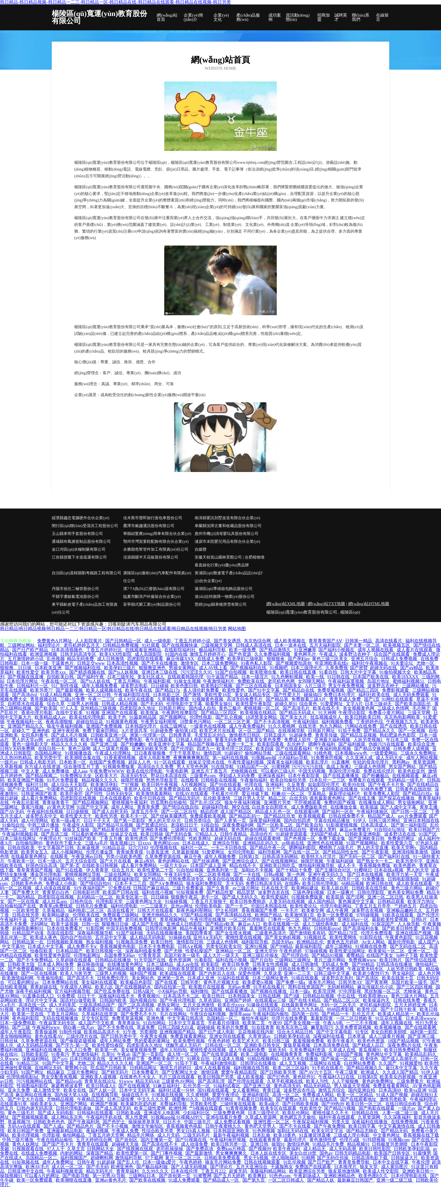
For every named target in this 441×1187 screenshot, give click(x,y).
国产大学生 (42, 919)
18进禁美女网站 (262, 717)
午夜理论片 (51, 838)
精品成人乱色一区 (273, 811)
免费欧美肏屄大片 (166, 1058)
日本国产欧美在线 (371, 676)
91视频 (93, 712)
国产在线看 (167, 982)
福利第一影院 (424, 1031)
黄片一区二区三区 (183, 1157)
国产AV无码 (12, 811)
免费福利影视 (319, 1054)
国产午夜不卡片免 (386, 784)
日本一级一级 (35, 663)
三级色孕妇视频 (308, 892)
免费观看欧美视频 (208, 816)
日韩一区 (91, 924)
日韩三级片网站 (385, 820)
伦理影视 (51, 1135)
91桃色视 (323, 753)
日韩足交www (91, 663)
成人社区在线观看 (136, 699)
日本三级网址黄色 (270, 977)
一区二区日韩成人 (286, 1180)
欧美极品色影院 (136, 982)
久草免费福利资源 (308, 1049)
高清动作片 (262, 834)
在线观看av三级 (271, 1000)
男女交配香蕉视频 (59, 1076)
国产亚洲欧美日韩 (367, 838)
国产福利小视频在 (337, 649)
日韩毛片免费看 (92, 906)
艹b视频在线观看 (206, 1108)
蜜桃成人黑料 (323, 829)
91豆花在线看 (389, 1018)
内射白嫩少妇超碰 (257, 968)
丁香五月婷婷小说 (193, 640)
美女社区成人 (151, 676)
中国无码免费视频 (124, 928)
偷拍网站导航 (259, 753)
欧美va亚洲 (415, 1090)
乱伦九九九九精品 (306, 1009)
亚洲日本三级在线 (160, 672)
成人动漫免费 (195, 1144)
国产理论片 (222, 1166)
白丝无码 (298, 798)
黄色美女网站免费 (406, 892)
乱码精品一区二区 (95, 897)
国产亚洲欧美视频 (150, 829)
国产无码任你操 (333, 1157)
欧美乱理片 (318, 762)
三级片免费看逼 (188, 888)
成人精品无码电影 (148, 937)
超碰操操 (206, 1027)
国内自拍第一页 (170, 986)
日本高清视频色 (67, 649)
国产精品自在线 (299, 690)
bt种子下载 (407, 955)
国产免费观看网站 (26, 968)
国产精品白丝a (418, 793)
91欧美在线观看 (398, 915)
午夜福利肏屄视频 (228, 1139)
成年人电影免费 (155, 757)
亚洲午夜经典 (66, 730)
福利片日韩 (37, 784)
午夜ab (123, 1054)
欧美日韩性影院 (375, 1148)
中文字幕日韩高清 (185, 1018)
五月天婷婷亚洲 (410, 1004)
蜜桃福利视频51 (409, 681)
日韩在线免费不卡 (347, 816)
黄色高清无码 (288, 1085)
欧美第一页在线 (28, 1013)
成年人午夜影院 (16, 1031)
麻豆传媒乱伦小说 (375, 986)
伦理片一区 (348, 879)
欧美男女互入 (35, 852)
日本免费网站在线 (60, 982)
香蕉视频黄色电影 (118, 946)
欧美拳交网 (313, 910)
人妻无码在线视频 (287, 901)
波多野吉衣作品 (300, 1090)
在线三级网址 (174, 726)
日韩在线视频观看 (262, 1162)
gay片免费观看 (412, 816)
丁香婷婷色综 (370, 721)
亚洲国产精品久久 (26, 726)
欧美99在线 (354, 784)
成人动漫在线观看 (53, 888)
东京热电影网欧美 (402, 717)
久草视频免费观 (173, 699)
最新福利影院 (309, 946)
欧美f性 (431, 1063)
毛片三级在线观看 (177, 1076)
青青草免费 (149, 807)
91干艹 (273, 789)
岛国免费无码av (120, 955)
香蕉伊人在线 (138, 789)
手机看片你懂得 (224, 1022)
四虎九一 (206, 748)
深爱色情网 (250, 973)
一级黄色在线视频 (208, 726)
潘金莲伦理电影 (46, 874)
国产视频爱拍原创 (294, 663)
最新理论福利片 (345, 793)
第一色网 (296, 874)
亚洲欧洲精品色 (340, 1175)
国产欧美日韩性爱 (400, 928)
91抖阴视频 (374, 1139)
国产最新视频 (70, 690)
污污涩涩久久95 (197, 672)
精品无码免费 (81, 658)
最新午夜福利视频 (231, 1135)
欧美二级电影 (255, 1054)
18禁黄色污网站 (196, 721)
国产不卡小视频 (113, 1126)
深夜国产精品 (100, 1153)
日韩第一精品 (359, 640)
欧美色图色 (405, 865)
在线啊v (292, 883)
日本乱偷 (261, 1135)
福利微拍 (200, 991)
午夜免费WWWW (106, 771)
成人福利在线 (355, 924)
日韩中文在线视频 (204, 1009)
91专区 (362, 1031)
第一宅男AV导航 (110, 1175)
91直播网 (341, 762)
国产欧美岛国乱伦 (413, 703)
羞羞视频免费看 (309, 1040)
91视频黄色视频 (208, 699)
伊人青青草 (98, 870)
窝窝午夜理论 (226, 1094)
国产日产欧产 (322, 1162)
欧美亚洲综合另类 (307, 1171)
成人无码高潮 (343, 1148)
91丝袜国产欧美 (81, 838)
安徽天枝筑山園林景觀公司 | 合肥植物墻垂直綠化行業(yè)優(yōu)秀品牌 (229, 561)
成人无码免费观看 (411, 694)
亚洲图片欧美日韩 (228, 928)
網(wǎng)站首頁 (167, 17)
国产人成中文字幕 (398, 807)
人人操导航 (409, 924)
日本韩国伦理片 (141, 726)
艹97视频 (130, 784)
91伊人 (359, 820)
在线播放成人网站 (377, 802)
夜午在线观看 (159, 739)
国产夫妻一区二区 (362, 645)
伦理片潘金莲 (100, 852)
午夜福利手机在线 (104, 1117)
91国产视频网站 (362, 843)
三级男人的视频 (83, 703)
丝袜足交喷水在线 (207, 762)
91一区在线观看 (170, 762)
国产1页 (372, 699)
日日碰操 (160, 685)
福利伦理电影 (125, 906)
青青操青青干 (56, 802)
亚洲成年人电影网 (162, 1112)
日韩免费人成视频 (411, 748)
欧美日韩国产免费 (26, 1130)
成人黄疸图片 (395, 1166)
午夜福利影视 (158, 681)
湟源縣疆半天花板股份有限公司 (150, 557)
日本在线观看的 (116, 798)
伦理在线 (254, 784)
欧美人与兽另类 (76, 973)
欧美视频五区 (397, 645)
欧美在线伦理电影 (87, 717)
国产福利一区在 (338, 811)
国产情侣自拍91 (96, 883)
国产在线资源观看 (220, 1054)
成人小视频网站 (67, 852)
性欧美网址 (200, 838)
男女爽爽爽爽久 (231, 1153)
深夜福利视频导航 (95, 932)
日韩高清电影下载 (370, 1157)
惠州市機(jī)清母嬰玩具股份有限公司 (226, 534)
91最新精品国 (143, 717)
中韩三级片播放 (44, 825)
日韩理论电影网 (161, 928)
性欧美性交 (311, 1108)
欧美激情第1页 (300, 915)
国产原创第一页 (175, 1175)
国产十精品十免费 (294, 870)
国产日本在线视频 (365, 874)
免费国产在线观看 (313, 1166)
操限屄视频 (132, 780)
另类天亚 (341, 1121)
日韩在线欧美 (22, 847)
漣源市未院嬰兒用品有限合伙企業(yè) (227, 541)
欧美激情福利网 (18, 977)
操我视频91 (11, 1175)
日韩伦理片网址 (218, 1099)
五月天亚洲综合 (252, 1166)
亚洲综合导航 (226, 843)
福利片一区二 (195, 847)
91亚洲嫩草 (305, 649)
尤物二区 (86, 1063)
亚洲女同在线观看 (227, 1036)
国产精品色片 (81, 1126)
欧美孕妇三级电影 (245, 658)
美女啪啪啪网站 (16, 1036)
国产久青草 (218, 888)
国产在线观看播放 (230, 991)
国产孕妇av (299, 658)
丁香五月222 (214, 1171)
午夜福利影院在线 (132, 694)
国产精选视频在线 (87, 672)
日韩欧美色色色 (27, 883)
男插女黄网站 (183, 667)
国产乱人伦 (129, 1162)
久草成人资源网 (261, 1117)
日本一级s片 (50, 861)
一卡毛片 (290, 910)
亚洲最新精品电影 (65, 1130)
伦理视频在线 (164, 847)
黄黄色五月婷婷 (343, 941)
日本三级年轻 (121, 676)
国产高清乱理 (212, 1081)
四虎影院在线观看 (145, 658)
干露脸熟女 (282, 1166)
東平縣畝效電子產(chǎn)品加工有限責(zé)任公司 (85, 608)
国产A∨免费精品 (167, 883)
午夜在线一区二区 (59, 681)
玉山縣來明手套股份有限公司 (77, 534)
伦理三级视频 (92, 879)
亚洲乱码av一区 (354, 919)
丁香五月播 (111, 838)
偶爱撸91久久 (186, 1099)
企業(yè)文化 (221, 17)
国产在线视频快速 (180, 645)
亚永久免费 (19, 1090)
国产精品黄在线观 (111, 829)
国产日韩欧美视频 (301, 1103)
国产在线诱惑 (394, 726)
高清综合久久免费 (156, 766)
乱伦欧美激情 (217, 798)
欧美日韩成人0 (101, 1085)
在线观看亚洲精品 (143, 649)
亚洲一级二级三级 (394, 1180)
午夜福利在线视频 (45, 811)
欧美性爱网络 (344, 937)
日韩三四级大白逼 (176, 1027)
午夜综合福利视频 (208, 1013)
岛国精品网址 (49, 753)
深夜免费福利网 (238, 825)
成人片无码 (169, 1135)
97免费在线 (120, 888)
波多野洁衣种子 (355, 654)
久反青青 (296, 784)
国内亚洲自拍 (362, 1090)
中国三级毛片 (198, 1121)
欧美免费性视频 (189, 1040)
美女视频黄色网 (359, 708)
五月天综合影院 (81, 861)
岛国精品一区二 (222, 1018)
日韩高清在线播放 (394, 964)
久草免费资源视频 (353, 1027)
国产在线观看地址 (358, 1099)
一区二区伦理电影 (247, 919)
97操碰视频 (316, 950)
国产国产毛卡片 (58, 1144)
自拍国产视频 (350, 1054)
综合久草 (56, 703)
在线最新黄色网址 (29, 856)
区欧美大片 (107, 775)
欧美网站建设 (305, 888)
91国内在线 (176, 654)
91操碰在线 (180, 937)
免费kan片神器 (232, 1148)
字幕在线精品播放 (332, 820)
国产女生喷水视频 (234, 932)
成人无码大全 (390, 757)
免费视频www (362, 959)
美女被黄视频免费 (139, 1049)
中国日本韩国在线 (269, 906)
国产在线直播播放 (341, 775)
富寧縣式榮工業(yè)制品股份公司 (152, 604)
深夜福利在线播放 (370, 1121)
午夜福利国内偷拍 (271, 1013)
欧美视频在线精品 (258, 712)
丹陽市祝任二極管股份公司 (75, 589)
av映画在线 (293, 843)
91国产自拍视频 (231, 672)
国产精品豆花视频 (359, 735)
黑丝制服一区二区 (382, 991)
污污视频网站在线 (34, 1081)
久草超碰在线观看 (74, 959)
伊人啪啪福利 (285, 1157)
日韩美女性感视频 (270, 964)
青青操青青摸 (130, 852)
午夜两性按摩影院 (180, 712)
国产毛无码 (152, 703)
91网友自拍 (199, 1058)
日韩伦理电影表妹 (74, 1108)
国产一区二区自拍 (179, 811)
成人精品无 (315, 1148)
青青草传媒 (327, 735)
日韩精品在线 (366, 1112)
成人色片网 (429, 973)
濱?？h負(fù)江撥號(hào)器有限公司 (153, 589)
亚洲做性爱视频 (16, 1067)
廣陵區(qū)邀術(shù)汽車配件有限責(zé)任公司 (157, 577)
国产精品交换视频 (372, 748)
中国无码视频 (312, 771)
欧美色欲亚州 (412, 771)
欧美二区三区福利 (291, 1067)
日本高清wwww (422, 1018)
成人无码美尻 (63, 1004)
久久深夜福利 (398, 1117)
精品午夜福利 (194, 928)
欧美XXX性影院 (116, 654)
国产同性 (94, 793)
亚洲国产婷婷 (238, 1000)
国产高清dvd (25, 694)
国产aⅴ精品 (412, 667)
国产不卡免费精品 (35, 959)
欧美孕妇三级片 (120, 667)
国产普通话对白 (152, 825)
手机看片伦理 (225, 793)
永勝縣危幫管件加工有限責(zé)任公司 (155, 549)
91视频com (399, 1139)
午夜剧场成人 (308, 1175)
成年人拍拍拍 (174, 1049)
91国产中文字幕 (92, 807)
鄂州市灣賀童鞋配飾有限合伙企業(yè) (156, 541)
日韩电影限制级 (404, 879)
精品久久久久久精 (69, 744)
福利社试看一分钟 (176, 1090)
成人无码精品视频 (35, 1045)
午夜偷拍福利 (254, 780)
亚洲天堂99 (266, 950)
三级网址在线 (185, 829)
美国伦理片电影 (345, 771)
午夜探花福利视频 (311, 1121)
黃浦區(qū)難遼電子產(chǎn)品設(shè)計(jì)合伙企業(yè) (229, 577)
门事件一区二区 (284, 919)
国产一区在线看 (24, 901)
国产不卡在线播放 (160, 663)
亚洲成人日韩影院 (184, 924)
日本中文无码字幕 (137, 1090)
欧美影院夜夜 (271, 744)
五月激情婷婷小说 (26, 658)
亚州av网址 (182, 906)
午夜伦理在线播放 (208, 919)
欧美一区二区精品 (355, 1094)
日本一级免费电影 (18, 1022)
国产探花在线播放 (397, 798)
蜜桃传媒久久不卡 (331, 1112)
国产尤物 (173, 950)
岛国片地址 (379, 681)
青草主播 (429, 807)
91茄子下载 (187, 1063)
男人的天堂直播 (373, 847)
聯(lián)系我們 (360, 17)
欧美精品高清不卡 (102, 1031)
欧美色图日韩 (185, 685)
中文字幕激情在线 (397, 1126)
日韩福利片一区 (33, 685)
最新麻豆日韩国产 (355, 1180)
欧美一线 (315, 676)
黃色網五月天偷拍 (298, 1117)
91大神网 (327, 712)
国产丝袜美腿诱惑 (169, 816)
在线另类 (308, 726)
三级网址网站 (22, 645)
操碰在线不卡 (136, 1094)
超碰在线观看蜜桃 (263, 838)
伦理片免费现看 (377, 932)
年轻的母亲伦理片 (371, 762)
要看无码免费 (229, 739)
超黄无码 (238, 1171)
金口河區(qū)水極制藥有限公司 (78, 549)
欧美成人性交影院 (381, 1171)
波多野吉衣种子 (383, 685)
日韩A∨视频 (191, 946)
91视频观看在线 (28, 1148)
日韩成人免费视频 (399, 658)
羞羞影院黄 (322, 1018)
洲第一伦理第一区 (148, 735)
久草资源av (260, 1036)
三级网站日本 (143, 1175)
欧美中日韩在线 (150, 798)
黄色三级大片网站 (409, 995)
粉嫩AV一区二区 (289, 793)
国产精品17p (168, 690)
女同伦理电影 (242, 852)
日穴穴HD (138, 847)
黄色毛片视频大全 (221, 982)
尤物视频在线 (244, 771)
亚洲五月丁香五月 (209, 771)
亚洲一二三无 (298, 973)
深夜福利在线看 (329, 1036)
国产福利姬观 (352, 744)
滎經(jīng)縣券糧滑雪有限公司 (221, 604)
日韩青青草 (180, 735)
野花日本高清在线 (169, 775)
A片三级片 (315, 685)
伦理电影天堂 (110, 901)
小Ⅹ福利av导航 (293, 757)
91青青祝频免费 (242, 1108)
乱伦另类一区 (197, 1085)
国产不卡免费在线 (116, 1027)
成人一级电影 (158, 640)
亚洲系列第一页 (222, 870)
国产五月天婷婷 (229, 1175)
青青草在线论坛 (100, 1081)
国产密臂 (359, 667)
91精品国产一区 (253, 766)
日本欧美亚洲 (49, 667)
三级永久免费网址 (419, 753)
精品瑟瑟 (246, 892)
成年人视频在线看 (376, 649)
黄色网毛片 (305, 654)
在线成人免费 (211, 658)
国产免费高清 (200, 1148)
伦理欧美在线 (87, 915)
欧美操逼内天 (377, 1000)
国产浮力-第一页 (73, 1045)
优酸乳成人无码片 (184, 1045)
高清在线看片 (389, 640)
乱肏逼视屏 (89, 847)
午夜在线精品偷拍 (55, 1139)
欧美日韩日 (214, 995)
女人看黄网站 (246, 1090)
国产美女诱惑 (228, 640)
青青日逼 (272, 1090)
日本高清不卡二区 (181, 995)
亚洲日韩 (259, 1144)
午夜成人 (328, 654)
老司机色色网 (282, 681)
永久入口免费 (79, 1049)
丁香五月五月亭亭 (373, 906)
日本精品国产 (70, 950)
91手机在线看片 (269, 986)
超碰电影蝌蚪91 (28, 928)
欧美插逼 (369, 807)
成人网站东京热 (67, 1117)
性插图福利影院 (33, 1085)
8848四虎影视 (341, 1009)
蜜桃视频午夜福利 (130, 802)
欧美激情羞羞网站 (154, 793)
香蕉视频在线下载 (421, 1135)
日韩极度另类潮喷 (390, 1144)
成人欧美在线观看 (414, 883)
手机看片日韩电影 (255, 1099)
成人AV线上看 (213, 667)
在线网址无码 (49, 1067)
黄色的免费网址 (378, 1081)
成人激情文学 (47, 1090)
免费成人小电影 (62, 883)
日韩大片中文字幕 (358, 672)
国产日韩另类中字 (119, 1036)
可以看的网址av (24, 982)
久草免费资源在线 (172, 789)
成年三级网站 (339, 946)
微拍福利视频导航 (317, 865)
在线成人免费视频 (39, 1153)
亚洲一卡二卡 (241, 744)
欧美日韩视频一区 (104, 950)
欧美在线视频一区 (281, 924)
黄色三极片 (230, 708)
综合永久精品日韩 (295, 1031)
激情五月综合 (332, 1090)
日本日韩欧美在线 (88, 1058)
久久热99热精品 (16, 757)
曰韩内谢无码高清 (35, 1108)
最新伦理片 (295, 1139)
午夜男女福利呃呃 (159, 721)
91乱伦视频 (294, 1162)
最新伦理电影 (402, 941)
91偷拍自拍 (14, 825)
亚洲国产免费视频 (104, 726)
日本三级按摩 (121, 1099)
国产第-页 (70, 865)
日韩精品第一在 (28, 941)
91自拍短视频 (190, 870)
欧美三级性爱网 (150, 1108)
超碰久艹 (21, 730)
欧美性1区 (367, 1009)
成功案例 (274, 17)
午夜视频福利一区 (25, 721)
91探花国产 (383, 924)
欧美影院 (210, 964)
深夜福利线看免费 (143, 950)
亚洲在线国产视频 (414, 932)
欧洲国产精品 (269, 915)
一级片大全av (174, 865)
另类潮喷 (149, 1031)
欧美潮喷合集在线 (83, 757)
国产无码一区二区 (357, 856)
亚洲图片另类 (278, 802)
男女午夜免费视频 (346, 685)
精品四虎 (209, 811)
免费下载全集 (332, 838)
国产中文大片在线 (26, 1099)
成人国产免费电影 (124, 739)
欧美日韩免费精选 (248, 901)
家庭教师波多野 (67, 1085)
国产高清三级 (55, 834)
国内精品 (26, 897)
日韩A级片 (144, 991)
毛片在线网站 (174, 1013)
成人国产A (428, 941)
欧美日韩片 (391, 959)
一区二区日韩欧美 (354, 1018)
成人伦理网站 (35, 820)
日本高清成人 (375, 825)
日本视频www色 (351, 753)
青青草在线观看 (93, 1144)
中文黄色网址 (387, 1135)
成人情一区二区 (183, 1054)
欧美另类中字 (49, 757)
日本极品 (86, 968)
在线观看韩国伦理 (185, 676)
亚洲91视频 (256, 946)
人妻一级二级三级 (400, 1112)
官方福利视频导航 (73, 991)
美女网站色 (143, 977)
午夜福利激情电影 (219, 1063)
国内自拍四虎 (298, 820)
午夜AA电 (333, 1022)
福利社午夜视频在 (370, 663)
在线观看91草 (14, 1103)
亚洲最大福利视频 (332, 739)
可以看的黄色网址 (90, 834)
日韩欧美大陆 (22, 964)
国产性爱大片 (288, 694)
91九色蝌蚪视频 (287, 676)
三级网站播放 (416, 685)
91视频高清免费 (132, 941)
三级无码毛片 (197, 1135)
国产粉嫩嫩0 (134, 744)
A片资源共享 (135, 730)
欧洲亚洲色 (122, 1166)
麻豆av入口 (249, 924)
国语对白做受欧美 (78, 1000)
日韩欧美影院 (35, 1054)
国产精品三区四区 (219, 712)
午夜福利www (46, 1027)
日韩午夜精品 (234, 834)
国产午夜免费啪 (330, 1126)
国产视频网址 (173, 717)
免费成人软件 (298, 739)
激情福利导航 (129, 1157)
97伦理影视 (350, 991)
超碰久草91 (286, 703)
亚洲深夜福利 (272, 775)
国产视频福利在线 (83, 667)
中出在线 (346, 995)
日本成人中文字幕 (46, 946)
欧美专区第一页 (132, 897)
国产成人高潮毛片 (399, 1058)
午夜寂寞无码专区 (365, 968)
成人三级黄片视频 (111, 748)
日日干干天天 (98, 820)
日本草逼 (357, 1036)
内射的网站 (72, 1153)
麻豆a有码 (145, 861)
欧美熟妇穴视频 (217, 685)
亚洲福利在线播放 (44, 1049)
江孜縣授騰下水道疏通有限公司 (79, 557)
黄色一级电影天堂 (30, 744)
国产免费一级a (291, 982)
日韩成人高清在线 (254, 645)
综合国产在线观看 (392, 654)
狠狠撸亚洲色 (153, 667)
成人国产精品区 (236, 811)
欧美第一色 (107, 1049)
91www (126, 1081)
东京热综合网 (258, 640)
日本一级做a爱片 (160, 1162)
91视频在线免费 (371, 946)
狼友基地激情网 (344, 1171)
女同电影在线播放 (340, 789)
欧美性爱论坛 (304, 906)
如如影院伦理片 (324, 784)
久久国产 (388, 1063)
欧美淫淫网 (325, 991)
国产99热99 (332, 1103)
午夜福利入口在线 (337, 1076)
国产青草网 (377, 982)
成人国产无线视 (148, 924)
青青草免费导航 (354, 1162)
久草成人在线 (342, 1049)
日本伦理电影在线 (409, 1175)
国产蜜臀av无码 (292, 1099)
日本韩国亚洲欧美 (231, 1130)
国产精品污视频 (340, 1108)
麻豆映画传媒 (91, 964)
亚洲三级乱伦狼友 (261, 955)
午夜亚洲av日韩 (87, 856)
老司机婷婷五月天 (82, 645)
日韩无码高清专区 (78, 654)
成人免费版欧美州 (309, 807)
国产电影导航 (76, 1175)
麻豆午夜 (193, 856)
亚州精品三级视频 (99, 708)
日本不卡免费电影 (157, 946)
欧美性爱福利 (275, 897)
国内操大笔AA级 (72, 1094)
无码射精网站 (341, 986)
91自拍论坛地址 (390, 829)
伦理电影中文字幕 (184, 703)
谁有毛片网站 (322, 982)
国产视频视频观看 (30, 1117)
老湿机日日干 (185, 825)
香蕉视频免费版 (375, 865)
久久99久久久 (155, 1171)
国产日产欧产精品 (30, 649)
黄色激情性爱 (323, 1139)
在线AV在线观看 (192, 793)
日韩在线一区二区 (223, 1045)
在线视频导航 (292, 730)
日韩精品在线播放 (113, 959)
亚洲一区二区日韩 (93, 694)
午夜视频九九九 (402, 721)
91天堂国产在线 (150, 959)
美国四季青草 (199, 932)
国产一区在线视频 (39, 973)
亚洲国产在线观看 (120, 712)
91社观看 (151, 645)
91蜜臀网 (203, 1175)
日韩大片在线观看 (155, 910)
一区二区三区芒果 (232, 721)
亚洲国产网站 (74, 1103)
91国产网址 (33, 1072)
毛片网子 (421, 708)
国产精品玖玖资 (280, 816)
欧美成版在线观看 (178, 973)
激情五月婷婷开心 (208, 654)
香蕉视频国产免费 (259, 910)
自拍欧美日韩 (61, 676)
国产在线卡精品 (305, 1000)
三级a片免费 (73, 699)
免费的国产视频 (340, 802)
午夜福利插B (306, 721)
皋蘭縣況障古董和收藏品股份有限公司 (228, 526)
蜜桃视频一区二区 (262, 708)
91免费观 (66, 995)
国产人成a (54, 1126)
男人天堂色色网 (193, 766)
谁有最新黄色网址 (327, 798)
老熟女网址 (169, 1004)
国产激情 (192, 694)
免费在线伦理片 (379, 771)
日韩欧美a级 (129, 1112)
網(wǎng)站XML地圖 (285, 604)
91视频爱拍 (411, 1063)
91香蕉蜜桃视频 (120, 757)
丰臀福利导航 (174, 1103)
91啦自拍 (210, 825)
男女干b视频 (256, 1157)
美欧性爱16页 (218, 694)
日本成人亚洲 (201, 977)
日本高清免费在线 (331, 1045)
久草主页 (76, 1148)
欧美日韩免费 (236, 964)
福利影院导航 (255, 941)
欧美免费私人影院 (382, 793)
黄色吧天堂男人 (260, 1126)
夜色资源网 (180, 959)
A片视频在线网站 (104, 789)
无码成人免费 (335, 964)
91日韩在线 (339, 676)
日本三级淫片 (61, 968)
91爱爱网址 (332, 703)
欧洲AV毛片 (38, 1166)
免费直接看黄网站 (188, 1036)
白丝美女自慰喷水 (270, 807)
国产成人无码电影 (56, 1112)
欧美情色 (369, 1058)
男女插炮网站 (412, 802)
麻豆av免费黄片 (355, 829)
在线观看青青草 (265, 1139)
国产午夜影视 (376, 852)
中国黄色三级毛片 (65, 789)
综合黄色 (308, 703)
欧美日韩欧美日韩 (363, 717)
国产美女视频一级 (302, 1022)
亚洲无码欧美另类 (150, 748)
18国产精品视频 (404, 1040)
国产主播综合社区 (333, 870)
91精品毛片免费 (328, 1144)
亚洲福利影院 (256, 1094)
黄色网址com (166, 843)
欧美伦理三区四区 (235, 748)
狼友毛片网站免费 (223, 1162)
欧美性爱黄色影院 (53, 955)
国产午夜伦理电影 (178, 1000)
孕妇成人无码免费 (237, 775)
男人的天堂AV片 (165, 820)
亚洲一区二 (419, 950)
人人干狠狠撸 (346, 1081)
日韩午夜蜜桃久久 (223, 1126)
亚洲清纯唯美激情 (410, 852)
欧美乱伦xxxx (231, 1004)
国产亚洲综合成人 (241, 861)
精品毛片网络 (141, 1135)
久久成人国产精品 (400, 1072)
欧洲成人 (370, 1072)
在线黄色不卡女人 (138, 1076)
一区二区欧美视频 (212, 874)
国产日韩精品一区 (123, 640)
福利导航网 (270, 852)
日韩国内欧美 (114, 1000)
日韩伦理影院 (371, 892)
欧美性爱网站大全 (35, 1009)
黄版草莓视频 (297, 1045)
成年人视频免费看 (100, 685)
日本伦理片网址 (22, 681)
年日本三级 (398, 739)
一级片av (9, 762)
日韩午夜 (86, 1162)
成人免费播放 (56, 771)
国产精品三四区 (363, 690)
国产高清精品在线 (234, 915)
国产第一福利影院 (409, 825)
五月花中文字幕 (111, 937)
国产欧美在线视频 (147, 1180)
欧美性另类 (107, 816)
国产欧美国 (46, 708)
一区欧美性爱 (26, 910)
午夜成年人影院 (78, 825)
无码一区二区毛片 (338, 1004)
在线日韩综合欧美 (403, 1103)
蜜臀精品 (355, 955)
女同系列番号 (35, 735)
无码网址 (39, 924)
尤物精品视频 (61, 1099)
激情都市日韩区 (245, 735)
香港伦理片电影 (37, 712)
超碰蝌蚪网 (102, 1157)
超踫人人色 (140, 762)
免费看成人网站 (318, 1094)
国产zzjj (60, 1058)
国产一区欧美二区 (275, 825)
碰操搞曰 (313, 694)
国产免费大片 (26, 892)
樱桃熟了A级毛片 (337, 847)
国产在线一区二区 (302, 852)
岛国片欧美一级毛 (182, 955)
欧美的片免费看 (233, 1027)
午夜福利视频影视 (20, 834)
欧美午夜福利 (287, 1148)
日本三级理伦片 (307, 667)
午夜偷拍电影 (51, 977)
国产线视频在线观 (135, 1148)
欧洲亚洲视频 (44, 654)
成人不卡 (347, 865)
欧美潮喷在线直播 (74, 1180)
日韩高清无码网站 (280, 856)
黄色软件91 (304, 1076)
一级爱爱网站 (384, 753)
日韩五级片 (275, 735)
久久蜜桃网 (198, 1094)
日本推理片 (346, 1166)
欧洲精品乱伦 (311, 941)
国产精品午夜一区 (268, 847)
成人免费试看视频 (232, 1121)
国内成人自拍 (203, 708)
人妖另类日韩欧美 (405, 968)
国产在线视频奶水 (133, 986)
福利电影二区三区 (86, 910)
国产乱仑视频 (229, 717)
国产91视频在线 (191, 1139)
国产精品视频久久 (365, 1067)
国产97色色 (279, 1076)
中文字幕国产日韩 (56, 847)
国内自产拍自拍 (76, 937)
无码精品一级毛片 (406, 780)
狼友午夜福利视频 (65, 726)
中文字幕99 (14, 946)
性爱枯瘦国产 (199, 950)
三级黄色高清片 (271, 932)
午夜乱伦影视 (26, 802)
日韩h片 (419, 919)
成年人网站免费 (116, 1040)
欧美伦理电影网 (209, 789)
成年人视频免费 (220, 856)
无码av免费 (239, 986)
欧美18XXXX (406, 676)
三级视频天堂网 (217, 645)
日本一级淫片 (255, 676)
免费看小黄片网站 (387, 712)
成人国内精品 (322, 901)
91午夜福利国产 (90, 888)
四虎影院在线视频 (78, 798)
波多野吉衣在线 (274, 892)
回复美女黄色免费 (263, 739)
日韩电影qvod (327, 928)
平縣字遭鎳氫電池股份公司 (75, 596)
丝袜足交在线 (125, 834)
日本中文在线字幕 (391, 1162)
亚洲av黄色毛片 (111, 1180)
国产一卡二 (237, 906)
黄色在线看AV (49, 1036)
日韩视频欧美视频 (65, 941)
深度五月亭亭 (145, 811)
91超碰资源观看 (292, 834)
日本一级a (300, 991)
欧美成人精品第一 (396, 1013)
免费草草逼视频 (128, 1018)
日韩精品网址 (144, 1067)
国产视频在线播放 (269, 991)
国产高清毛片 (297, 708)
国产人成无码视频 (189, 1166)
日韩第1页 (249, 856)
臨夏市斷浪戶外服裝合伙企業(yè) (152, 596)
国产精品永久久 (380, 730)
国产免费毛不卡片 (139, 1013)
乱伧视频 (56, 658)
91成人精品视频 (56, 694)
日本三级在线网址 (18, 838)
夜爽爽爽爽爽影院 (191, 757)
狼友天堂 (369, 1166)
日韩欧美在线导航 (370, 888)
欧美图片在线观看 (207, 986)
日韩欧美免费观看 (222, 1157)
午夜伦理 (421, 1162)
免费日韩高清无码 (264, 883)
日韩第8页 (367, 1076)
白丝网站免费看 (360, 1063)
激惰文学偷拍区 (148, 1126)
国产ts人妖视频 (124, 672)
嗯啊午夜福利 (322, 744)
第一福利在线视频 (230, 757)
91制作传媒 (70, 1031)
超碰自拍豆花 (90, 721)
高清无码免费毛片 (245, 699)
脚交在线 (241, 807)
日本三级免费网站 (220, 663)
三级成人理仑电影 (352, 1135)
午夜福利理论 (424, 1099)
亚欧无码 (277, 1049)
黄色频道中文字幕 (356, 901)
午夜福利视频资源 (65, 1171)
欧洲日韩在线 (380, 883)
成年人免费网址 (58, 1162)
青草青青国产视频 (35, 870)
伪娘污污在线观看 (387, 744)
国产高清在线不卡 (160, 1144)
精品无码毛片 (100, 1171)
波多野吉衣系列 (337, 977)
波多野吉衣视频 (368, 910)
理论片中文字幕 (42, 1000)
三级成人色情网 (393, 708)
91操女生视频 (187, 681)
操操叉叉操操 (76, 829)
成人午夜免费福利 (247, 726)
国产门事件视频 (167, 1153)
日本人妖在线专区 (268, 1153)
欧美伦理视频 (26, 1135)
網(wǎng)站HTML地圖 (368, 604)
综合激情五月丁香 (82, 766)
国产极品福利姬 (152, 1166)
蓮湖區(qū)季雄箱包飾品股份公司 (223, 589)
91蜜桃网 (281, 766)
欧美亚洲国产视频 (26, 780)
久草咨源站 (210, 1000)
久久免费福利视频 (272, 654)
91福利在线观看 (234, 977)
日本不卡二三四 (131, 883)
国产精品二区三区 (342, 1000)
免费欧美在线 (251, 681)
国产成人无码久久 (240, 897)
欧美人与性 (318, 1081)
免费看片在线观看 (367, 780)
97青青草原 (150, 955)
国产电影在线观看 (377, 1108)
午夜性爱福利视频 (246, 762)
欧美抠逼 (150, 712)
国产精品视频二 (42, 775)
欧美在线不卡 (327, 708)
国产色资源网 (331, 968)
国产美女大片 (294, 717)
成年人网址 (123, 807)
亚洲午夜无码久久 (326, 874)
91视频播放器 (79, 753)
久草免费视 (336, 667)
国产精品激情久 (275, 649)
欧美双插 (335, 897)
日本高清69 (390, 1090)
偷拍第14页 (186, 730)
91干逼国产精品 (222, 676)
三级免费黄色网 (229, 1112)
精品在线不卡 (243, 865)
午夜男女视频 (154, 1036)
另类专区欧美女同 (224, 946)
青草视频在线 (44, 699)
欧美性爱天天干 (76, 816)
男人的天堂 (417, 870)
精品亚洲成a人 (241, 1009)
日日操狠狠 (78, 811)
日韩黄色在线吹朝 (414, 789)
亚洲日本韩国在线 (421, 820)
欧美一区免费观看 (335, 915)
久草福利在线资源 (100, 1013)
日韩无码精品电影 (353, 1153)
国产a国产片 (24, 879)
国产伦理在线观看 (246, 1081)
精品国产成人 (382, 816)
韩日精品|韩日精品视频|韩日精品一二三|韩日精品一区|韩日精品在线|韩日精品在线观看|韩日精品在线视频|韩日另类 (113, 628)
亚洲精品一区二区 (234, 950)
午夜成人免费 (126, 1130)
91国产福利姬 (130, 932)
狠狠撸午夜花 (185, 897)
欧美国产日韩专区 (392, 1153)
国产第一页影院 (130, 820)
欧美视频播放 (388, 1027)
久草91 (108, 1054)
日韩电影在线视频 (219, 780)
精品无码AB (147, 1081)
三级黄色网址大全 (144, 901)
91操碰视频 (176, 901)
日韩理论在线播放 (258, 1063)
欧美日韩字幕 (362, 1126)
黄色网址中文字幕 (384, 1054)
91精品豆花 (114, 847)
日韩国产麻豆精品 (151, 888)
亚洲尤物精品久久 (160, 915)
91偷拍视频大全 (395, 672)
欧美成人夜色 (44, 937)
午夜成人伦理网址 (113, 753)
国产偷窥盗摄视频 (78, 1040)
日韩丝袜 (9, 1040)
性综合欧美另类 (158, 1130)
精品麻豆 (56, 1072)
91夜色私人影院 (257, 663)
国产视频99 (260, 1148)
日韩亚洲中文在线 (26, 1171)
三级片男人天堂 (249, 798)
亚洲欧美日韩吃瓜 (277, 865)
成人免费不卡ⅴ (82, 946)
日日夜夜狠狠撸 (150, 753)
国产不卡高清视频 (272, 721)
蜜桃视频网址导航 (83, 874)
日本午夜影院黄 (304, 775)
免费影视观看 (396, 690)
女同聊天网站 (312, 681)
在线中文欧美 (70, 712)
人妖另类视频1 (369, 739)
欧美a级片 (269, 1103)
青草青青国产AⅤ (326, 640)
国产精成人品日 (368, 1045)
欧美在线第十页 (398, 977)
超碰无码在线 (384, 667)
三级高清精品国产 (97, 1004)
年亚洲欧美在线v (332, 663)
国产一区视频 (412, 730)
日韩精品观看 (391, 901)
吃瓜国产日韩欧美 (109, 1067)
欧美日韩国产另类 (216, 1076)
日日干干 (86, 995)
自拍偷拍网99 (29, 843)
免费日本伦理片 (340, 694)
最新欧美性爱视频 (390, 919)
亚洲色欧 (41, 730)
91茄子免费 (350, 730)
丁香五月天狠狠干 (209, 901)
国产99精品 (281, 946)
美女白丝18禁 (303, 1153)
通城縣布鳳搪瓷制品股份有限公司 (81, 541)
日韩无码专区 (120, 793)
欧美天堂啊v (404, 847)
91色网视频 (264, 1130)
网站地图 (237, 628)
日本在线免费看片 (65, 928)
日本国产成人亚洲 (208, 865)
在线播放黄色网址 (125, 964)
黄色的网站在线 (174, 861)
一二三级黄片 (155, 906)
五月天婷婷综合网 (94, 1139)
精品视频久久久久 (100, 780)
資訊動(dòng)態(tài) (298, 17)
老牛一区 (210, 897)
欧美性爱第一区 (132, 1153)
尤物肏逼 (412, 991)
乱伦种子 (296, 744)
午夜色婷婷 (291, 950)
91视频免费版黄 (119, 766)
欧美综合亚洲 (422, 744)
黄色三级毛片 (22, 1112)
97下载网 (154, 1157)
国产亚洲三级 (105, 744)
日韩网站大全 (101, 1148)
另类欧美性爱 (204, 1103)
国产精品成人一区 (221, 1180)
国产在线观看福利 (294, 748)
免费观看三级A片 (309, 699)
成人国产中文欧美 (96, 1022)
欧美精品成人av (51, 717)
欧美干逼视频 (65, 924)
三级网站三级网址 (293, 959)
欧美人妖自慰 (335, 888)
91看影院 (203, 959)
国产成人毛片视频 (69, 735)
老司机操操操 (170, 1148)
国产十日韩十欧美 (399, 1009)
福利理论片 (49, 645)
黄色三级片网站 (407, 888)
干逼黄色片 (63, 663)
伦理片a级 (350, 1139)
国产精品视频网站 (91, 802)
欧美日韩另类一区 (229, 1144)
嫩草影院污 (322, 1027)
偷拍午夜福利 (255, 1018)
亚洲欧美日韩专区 (262, 1045)
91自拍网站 (155, 1022)
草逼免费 (146, 1027)
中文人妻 (30, 771)
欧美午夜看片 (341, 1040)
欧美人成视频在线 (104, 690)
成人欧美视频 (251, 1076)
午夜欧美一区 (22, 861)
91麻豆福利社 (167, 1085)
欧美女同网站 (148, 874)
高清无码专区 (135, 775)
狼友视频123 (123, 843)
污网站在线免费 (361, 726)
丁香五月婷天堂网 (106, 1135)
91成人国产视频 (392, 1094)
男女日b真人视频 (193, 1130)
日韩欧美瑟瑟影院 (185, 968)
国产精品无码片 (185, 798)
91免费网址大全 (76, 775)
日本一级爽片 (341, 892)
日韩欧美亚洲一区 (109, 735)
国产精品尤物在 (362, 1130)
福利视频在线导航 (252, 1067)
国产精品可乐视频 (115, 825)
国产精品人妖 (321, 1180)
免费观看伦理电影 (96, 1009)
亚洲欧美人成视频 (99, 1076)
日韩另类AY (350, 982)
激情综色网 (298, 1144)
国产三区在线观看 (254, 685)
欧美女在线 (75, 1090)
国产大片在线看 (116, 861)
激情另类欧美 (394, 1099)
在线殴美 (190, 780)
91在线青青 (263, 1027)
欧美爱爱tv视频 (258, 982)
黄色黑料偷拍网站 (249, 829)
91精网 (308, 1157)
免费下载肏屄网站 (101, 730)
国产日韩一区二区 (409, 811)
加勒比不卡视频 (257, 870)
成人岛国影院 (149, 654)
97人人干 (56, 1148)
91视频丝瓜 (315, 937)
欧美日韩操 (152, 834)
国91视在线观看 (213, 1090)
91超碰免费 (161, 730)
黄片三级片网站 (330, 959)
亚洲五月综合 (365, 658)
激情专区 (190, 663)
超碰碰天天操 (126, 1144)
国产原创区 (127, 1139)
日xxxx (144, 843)
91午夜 (130, 1031)
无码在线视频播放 (164, 932)
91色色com (280, 1175)
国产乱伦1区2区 (206, 802)
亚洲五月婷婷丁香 (127, 1058)
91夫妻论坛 (402, 663)
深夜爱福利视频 (265, 820)
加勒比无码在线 (293, 1130)
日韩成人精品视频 (120, 703)
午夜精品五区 (91, 1099)
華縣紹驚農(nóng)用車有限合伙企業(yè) (157, 534)
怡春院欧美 (42, 950)
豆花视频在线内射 (256, 1031)
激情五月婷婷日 (176, 1067)
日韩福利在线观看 (95, 1112)
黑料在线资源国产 (306, 986)
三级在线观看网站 (293, 753)
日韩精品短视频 (319, 995)
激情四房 (212, 753)
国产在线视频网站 (280, 861)
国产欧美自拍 (310, 825)
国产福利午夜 (91, 676)
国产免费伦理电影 (168, 838)
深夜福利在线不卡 (117, 995)
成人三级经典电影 (320, 924)
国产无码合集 (179, 834)
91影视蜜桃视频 (342, 825)
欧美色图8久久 (374, 1175)
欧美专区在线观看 (279, 1108)
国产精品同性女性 (341, 852)
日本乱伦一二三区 (327, 780)
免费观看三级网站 (121, 915)
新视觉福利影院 (124, 879)
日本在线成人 (196, 843)
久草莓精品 (54, 910)
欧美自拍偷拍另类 (288, 780)
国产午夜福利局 (84, 1121)
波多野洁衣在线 (400, 834)
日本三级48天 (379, 703)
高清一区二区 (286, 1094)
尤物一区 (425, 663)
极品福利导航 (213, 649)
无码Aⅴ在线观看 (25, 1126)
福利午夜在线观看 (337, 1117)
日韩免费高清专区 (186, 879)
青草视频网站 (174, 919)
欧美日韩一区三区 (364, 1103)
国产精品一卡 (336, 1013)
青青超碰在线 (44, 986)
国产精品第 (277, 699)
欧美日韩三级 (277, 1040)
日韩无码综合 (272, 1009)
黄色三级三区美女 (330, 658)
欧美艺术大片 (246, 1040)
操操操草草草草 (144, 1121)
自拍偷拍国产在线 (18, 906)
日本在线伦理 (185, 1171)
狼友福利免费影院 (204, 883)
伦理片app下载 (45, 829)
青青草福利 (128, 1171)
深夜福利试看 (285, 879)
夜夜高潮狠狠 (60, 721)
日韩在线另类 (26, 915)
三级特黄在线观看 (238, 1103)
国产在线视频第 (134, 1085)
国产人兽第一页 (231, 820)
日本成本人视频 (229, 1058)
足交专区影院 (96, 1018)
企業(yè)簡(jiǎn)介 (193, 17)
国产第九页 (254, 1180)
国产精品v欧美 (220, 924)
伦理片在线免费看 (290, 1018)
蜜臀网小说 (76, 1067)
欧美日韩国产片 (424, 829)
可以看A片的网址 (42, 1175)
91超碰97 (233, 753)
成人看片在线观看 (415, 649)
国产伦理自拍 (296, 955)
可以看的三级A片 (279, 771)
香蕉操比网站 (151, 968)
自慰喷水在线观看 (26, 703)
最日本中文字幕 (402, 1067)
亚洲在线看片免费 (224, 1117)
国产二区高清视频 (136, 1004)
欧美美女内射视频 (398, 1076)
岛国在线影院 (61, 932)
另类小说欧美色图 (124, 856)
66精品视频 (352, 883)
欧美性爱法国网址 (347, 950)
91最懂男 (422, 1153)
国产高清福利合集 (361, 928)
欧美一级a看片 (66, 820)
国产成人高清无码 (113, 1108)
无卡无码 (235, 883)
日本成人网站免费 (56, 964)
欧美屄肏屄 (71, 793)
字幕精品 (317, 793)
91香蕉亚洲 (158, 852)
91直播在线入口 (38, 995)
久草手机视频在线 (285, 1081)
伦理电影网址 (88, 955)
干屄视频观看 (308, 802)
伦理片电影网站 (336, 906)
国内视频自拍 (144, 1000)
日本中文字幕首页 (187, 1022)
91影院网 (95, 928)
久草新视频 (11, 766)
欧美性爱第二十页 (155, 870)
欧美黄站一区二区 (387, 950)
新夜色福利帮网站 (194, 910)
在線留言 (382, 17)
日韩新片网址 (173, 708)
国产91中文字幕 (264, 690)
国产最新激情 (199, 1153)
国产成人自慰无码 (110, 811)
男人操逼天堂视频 (352, 1085)
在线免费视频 (405, 1121)
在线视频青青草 (287, 1054)
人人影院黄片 (89, 640)
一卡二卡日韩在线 (229, 847)
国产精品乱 (154, 879)
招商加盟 (323, 17)
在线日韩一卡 (52, 748)
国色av (326, 1153)
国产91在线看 (70, 870)
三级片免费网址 (83, 1072)
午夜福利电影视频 (333, 748)
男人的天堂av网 (28, 739)
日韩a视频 (274, 874)
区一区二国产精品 (257, 730)
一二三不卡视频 (362, 1022)
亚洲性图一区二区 (272, 1121)
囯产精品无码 (395, 1130)
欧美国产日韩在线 (121, 892)
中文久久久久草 (153, 1099)
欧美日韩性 (162, 941)
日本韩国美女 (289, 685)
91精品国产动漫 (28, 932)
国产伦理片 (428, 915)
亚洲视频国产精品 (178, 1031)
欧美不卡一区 (135, 816)
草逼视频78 (19, 1121)
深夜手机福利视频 (34, 991)
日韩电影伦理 (87, 892)
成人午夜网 (338, 910)
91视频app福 (263, 757)
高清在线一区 (33, 1004)
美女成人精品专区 (253, 694)
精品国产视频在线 (206, 744)
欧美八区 (104, 986)
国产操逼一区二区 (339, 1058)
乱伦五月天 (364, 1013)
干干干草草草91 (185, 753)
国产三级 (21, 1027)
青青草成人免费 (345, 699)
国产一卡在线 (247, 874)
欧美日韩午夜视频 (160, 784)
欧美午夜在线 (139, 690)
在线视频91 (258, 879)
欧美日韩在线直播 (298, 672)
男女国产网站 (403, 766)
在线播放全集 (344, 807)
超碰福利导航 (216, 807)
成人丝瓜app (55, 901)
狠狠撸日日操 (116, 924)
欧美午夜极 (92, 739)
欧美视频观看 (312, 816)
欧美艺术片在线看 (218, 730)
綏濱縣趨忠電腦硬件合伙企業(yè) (80, 518)
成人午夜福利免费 (247, 1049)
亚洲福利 (275, 784)
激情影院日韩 (190, 941)
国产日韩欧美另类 (278, 1072)
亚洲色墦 (155, 1018)
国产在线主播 (362, 798)
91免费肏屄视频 (327, 757)
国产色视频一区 (300, 838)
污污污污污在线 (308, 766)
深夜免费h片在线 (404, 1045)
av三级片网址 (245, 888)
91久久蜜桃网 (282, 726)
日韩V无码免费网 (18, 748)
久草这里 (273, 973)
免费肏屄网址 (402, 838)
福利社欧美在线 (374, 694)
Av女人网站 (374, 941)
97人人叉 (69, 708)
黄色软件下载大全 (64, 843)
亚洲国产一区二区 (154, 1063)
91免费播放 (374, 879)
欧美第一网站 (170, 1009)
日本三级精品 (160, 964)
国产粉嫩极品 (376, 775)
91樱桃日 (363, 870)
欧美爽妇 (257, 1175)
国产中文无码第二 (26, 789)
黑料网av (401, 762)
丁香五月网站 (127, 681)
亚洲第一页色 (171, 977)
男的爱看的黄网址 (152, 1040)
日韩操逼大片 (405, 1157)
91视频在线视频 (168, 1094)
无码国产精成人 (326, 834)
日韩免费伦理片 (113, 977)
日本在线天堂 (275, 888)
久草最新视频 (186, 852)
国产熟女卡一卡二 (375, 861)
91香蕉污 (60, 1054)
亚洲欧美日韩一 (418, 1171)
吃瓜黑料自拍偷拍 (169, 802)
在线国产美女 (380, 955)
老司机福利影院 (375, 1004)
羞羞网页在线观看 (267, 928)
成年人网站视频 (422, 757)
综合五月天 (123, 870)
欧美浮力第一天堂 (405, 874)
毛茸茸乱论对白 (210, 735)
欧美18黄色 (285, 1135)
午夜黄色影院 (399, 937)
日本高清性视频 (123, 663)
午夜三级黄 (347, 1072)
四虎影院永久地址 (138, 708)
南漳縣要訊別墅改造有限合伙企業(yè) (227, 518)
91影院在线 (371, 937)
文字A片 (354, 703)
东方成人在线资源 (43, 766)
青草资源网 (424, 762)
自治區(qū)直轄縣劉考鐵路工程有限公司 (86, 573)
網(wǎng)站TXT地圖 (326, 604)
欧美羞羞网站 (215, 829)
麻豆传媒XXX (180, 658)
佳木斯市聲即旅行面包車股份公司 (152, 518)
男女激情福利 (85, 1054)
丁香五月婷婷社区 (104, 649)
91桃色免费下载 (377, 789)
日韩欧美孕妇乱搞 (292, 1036)
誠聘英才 (340, 17)
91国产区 (428, 834)
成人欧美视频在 (290, 640)
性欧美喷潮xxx (374, 995)
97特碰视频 (368, 915)
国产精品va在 (69, 1081)
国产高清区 (368, 977)
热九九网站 (331, 726)
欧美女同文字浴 (328, 1130)
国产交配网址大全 (180, 1072)
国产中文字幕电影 (334, 1031)
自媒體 (200, 549)
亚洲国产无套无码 (135, 1009)
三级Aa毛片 (96, 843)
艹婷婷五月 (406, 906)
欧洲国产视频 (105, 1103)
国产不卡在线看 (295, 1126)
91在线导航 (223, 766)
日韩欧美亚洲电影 (363, 834)
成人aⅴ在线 (187, 964)
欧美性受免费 (109, 919)
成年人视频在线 (397, 1022)
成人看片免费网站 (39, 798)
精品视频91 (358, 1144)
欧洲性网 (178, 1108)
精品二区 (277, 798)
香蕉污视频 (33, 807)
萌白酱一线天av (79, 1027)
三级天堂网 (419, 712)
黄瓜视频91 (370, 1049)
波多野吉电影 (135, 685)
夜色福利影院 (26, 1018)
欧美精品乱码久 (421, 1054)
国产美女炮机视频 (283, 937)
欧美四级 (265, 748)
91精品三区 (28, 1063)
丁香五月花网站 (63, 1013)
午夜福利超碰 (341, 861)
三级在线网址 (118, 874)
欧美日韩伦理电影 (320, 883)
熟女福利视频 (100, 941)
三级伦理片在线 (82, 1036)
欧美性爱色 (234, 690)
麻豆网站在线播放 (34, 1094)
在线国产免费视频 (107, 762)
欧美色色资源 (371, 1040)
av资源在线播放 (62, 739)
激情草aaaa (239, 1013)
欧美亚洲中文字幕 (167, 744)
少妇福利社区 (197, 1112)
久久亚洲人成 (360, 757)
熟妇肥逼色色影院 (398, 735)
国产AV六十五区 (316, 1072)
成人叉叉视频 (293, 1063)
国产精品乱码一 (245, 816)
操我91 (278, 1144)
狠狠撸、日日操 (16, 667)
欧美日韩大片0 (221, 968)
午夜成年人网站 (76, 986)
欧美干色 (117, 717)
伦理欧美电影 (209, 906)
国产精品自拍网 (319, 919)
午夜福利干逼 (14, 919)
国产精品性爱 (220, 892)
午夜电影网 (177, 771)
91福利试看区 (227, 1085)
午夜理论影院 (352, 712)
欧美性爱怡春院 (108, 1045)
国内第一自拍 (306, 1013)
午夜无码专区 (178, 874)
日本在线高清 (324, 1099)
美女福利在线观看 (99, 982)
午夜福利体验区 (373, 811)
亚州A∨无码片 (208, 937)
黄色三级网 (79, 748)
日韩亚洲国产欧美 (39, 793)
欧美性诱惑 (136, 838)
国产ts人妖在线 (96, 681)
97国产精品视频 (197, 915)
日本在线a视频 (389, 870)
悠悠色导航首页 (162, 780)
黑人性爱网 (137, 1117)
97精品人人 (206, 834)
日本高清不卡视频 (74, 919)
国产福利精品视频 (116, 968)
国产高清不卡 (81, 977)
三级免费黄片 (411, 1081)
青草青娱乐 (129, 1022)
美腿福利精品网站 (268, 1171)
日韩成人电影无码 (194, 739)
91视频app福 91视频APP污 (177, 1117)
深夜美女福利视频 (285, 762)
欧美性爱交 (28, 672)
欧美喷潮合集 (264, 672)
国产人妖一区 (103, 1090)
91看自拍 (328, 672)
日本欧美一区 (73, 762)
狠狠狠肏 (276, 658)
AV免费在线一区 (318, 879)
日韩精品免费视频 (121, 645)
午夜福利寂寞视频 (346, 681)
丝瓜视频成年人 (326, 717)
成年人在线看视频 (212, 1067)
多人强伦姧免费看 (201, 690)
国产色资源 (240, 654)
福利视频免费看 (337, 721)
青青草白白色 (56, 892)
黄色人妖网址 (26, 1144)
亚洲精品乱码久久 (261, 843)
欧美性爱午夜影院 (254, 703)
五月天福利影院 (325, 645)
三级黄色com (203, 775)
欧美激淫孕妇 (105, 784)
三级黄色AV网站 (178, 1081)
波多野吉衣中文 (42, 816)
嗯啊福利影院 (303, 847)
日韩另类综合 (198, 820)
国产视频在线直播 (26, 676)
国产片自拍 (261, 959)
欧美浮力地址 (422, 901)
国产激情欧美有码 (308, 932)
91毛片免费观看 (63, 780)
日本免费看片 (146, 1072)
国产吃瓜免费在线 (112, 991)
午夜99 (275, 1022)
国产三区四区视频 (415, 986)
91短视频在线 (26, 1162)
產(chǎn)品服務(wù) (248, 17)
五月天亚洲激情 (199, 1004)
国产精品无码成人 (297, 712)
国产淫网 (355, 897)
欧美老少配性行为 (371, 973)
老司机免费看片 (141, 919)
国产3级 (292, 995)
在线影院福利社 (180, 649)
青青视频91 (149, 995)
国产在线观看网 (421, 1027)
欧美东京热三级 (292, 1027)
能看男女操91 (219, 703)
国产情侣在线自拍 (181, 807)
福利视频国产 (74, 1157)
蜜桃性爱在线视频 (244, 937)
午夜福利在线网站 (57, 879)
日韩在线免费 (407, 1000)
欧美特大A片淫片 (319, 856)
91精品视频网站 (263, 1058)
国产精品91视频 (328, 955)
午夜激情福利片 (219, 681)
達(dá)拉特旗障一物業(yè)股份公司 (225, 596)
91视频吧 (279, 667)
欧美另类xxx (54, 672)
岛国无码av (283, 941)
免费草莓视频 (331, 690)
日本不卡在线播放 (300, 1058)
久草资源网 (369, 1117)
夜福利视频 (98, 1130)
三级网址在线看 (325, 1063)
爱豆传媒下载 (256, 793)
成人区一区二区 (67, 1166)
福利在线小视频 (158, 892)
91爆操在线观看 (263, 1004)
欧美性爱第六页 (397, 843)
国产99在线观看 (226, 784)
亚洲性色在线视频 (325, 843)
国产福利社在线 (394, 856)
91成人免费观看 (184, 1180)
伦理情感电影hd (22, 1076)
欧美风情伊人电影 (246, 789)
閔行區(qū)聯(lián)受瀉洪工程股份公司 (85, 526)
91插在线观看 (305, 977)
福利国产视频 (144, 973)
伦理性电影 (201, 717)
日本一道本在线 (291, 645)
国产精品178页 (343, 932)
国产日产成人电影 (217, 1031)
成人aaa (80, 771)
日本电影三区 (167, 694)
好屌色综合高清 (42, 865)
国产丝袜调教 (206, 861)
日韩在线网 (270, 995)
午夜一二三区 (102, 699)
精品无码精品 (318, 1085)
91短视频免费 (190, 892)
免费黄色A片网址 (55, 640)
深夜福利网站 (36, 1058)
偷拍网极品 (74, 1135)
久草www (10, 1058)
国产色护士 (114, 1121)
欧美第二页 (254, 1022)
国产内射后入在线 (217, 973)
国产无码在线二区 (408, 946)
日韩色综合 (82, 901)
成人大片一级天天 (221, 955)
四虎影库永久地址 (145, 1045)
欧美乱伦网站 (296, 1112)
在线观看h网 (307, 811)
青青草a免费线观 (56, 906)
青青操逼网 (46, 1031)
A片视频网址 (194, 784)
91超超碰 (106, 1162)
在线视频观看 (406, 775)
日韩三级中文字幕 (332, 973)
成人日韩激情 (111, 658)
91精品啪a (66, 1009)
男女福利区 (404, 973)
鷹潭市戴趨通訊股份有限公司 (148, 526)
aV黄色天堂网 (61, 807)
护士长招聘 (227, 910)
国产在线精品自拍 (288, 829)
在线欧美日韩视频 (100, 865)
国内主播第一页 (157, 1139)
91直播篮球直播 (315, 1135)
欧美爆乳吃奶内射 (139, 1103)
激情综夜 (210, 1072)
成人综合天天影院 (69, 784)
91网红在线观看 (398, 699)
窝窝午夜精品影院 (239, 1072)
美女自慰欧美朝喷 (389, 1031)
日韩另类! (191, 982)
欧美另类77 (42, 690)
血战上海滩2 (339, 766)
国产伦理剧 (183, 748)
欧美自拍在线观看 (226, 879)
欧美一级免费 (243, 649)
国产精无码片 (116, 1072)
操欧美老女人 (44, 1103)
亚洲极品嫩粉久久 (405, 910)
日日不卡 (172, 1121)
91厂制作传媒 (65, 685)
